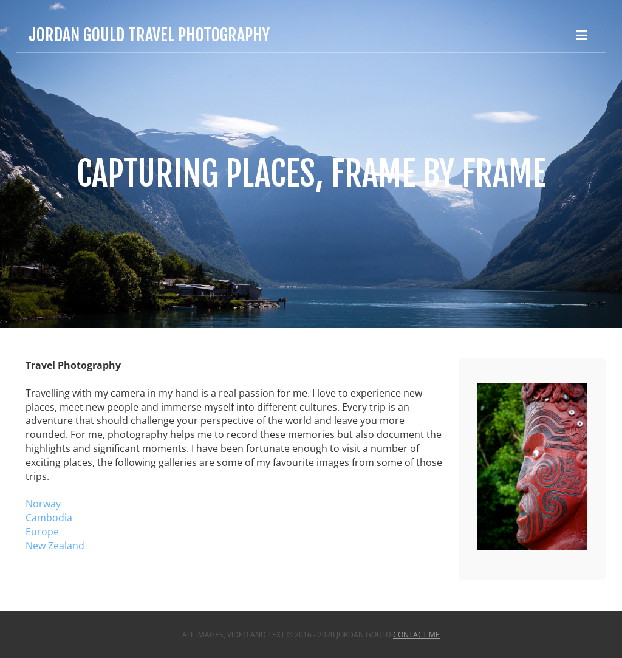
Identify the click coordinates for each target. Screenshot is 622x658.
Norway (43, 503)
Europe (42, 531)
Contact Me (416, 634)
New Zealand (55, 545)
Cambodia (49, 517)
